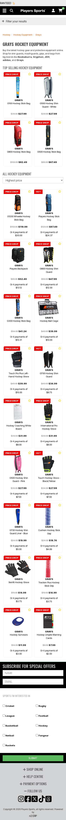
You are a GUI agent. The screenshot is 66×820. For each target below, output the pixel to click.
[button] (4, 10)
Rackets (10, 745)
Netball (9, 735)
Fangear (44, 735)
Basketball (11, 725)
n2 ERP (33, 815)
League (10, 715)
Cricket (9, 706)
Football (43, 715)
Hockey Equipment (22, 34)
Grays (38, 34)
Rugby (42, 706)
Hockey (6, 34)
